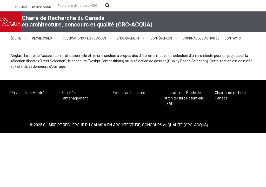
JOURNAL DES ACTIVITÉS (201, 38)
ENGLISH (21, 7)
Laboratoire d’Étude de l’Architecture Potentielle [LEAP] (184, 98)
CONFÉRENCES (165, 38)
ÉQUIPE (19, 38)
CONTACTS (232, 38)
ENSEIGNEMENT (132, 38)
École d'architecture (129, 93)
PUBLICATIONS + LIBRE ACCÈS (88, 38)
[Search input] (80, 5)
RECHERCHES (46, 38)
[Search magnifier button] (107, 5)
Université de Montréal (28, 93)
